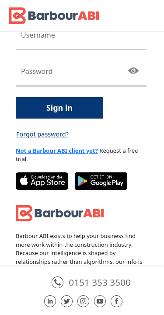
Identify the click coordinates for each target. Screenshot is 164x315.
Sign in (59, 107)
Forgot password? (42, 134)
